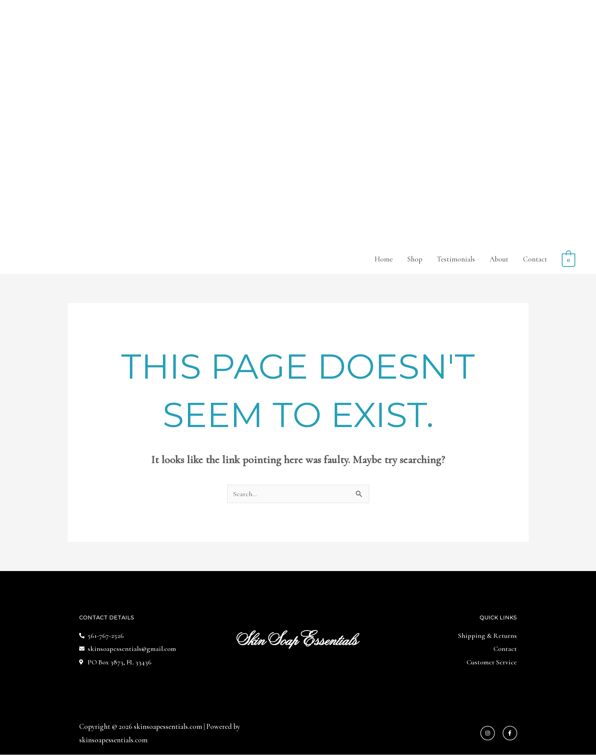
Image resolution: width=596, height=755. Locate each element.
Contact (535, 259)
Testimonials (456, 259)
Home (384, 259)
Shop (415, 259)
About (499, 259)
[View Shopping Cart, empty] (568, 259)
